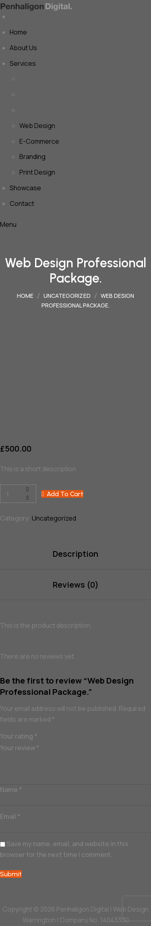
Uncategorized (54, 518)
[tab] (75, 554)
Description (75, 553)
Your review (19, 747)
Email (10, 816)
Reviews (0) (76, 584)
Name (11, 789)
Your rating (18, 736)
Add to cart (65, 494)
